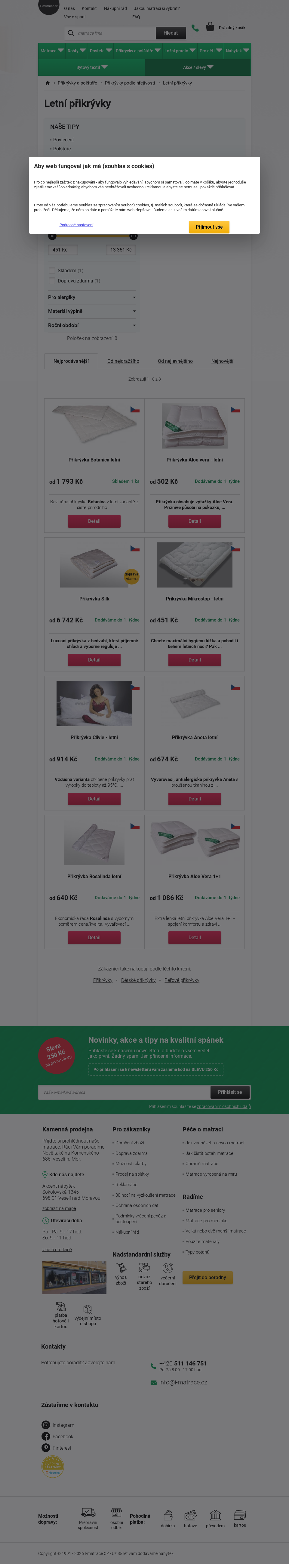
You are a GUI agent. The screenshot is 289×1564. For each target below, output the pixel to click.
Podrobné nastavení (76, 225)
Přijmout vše (209, 227)
